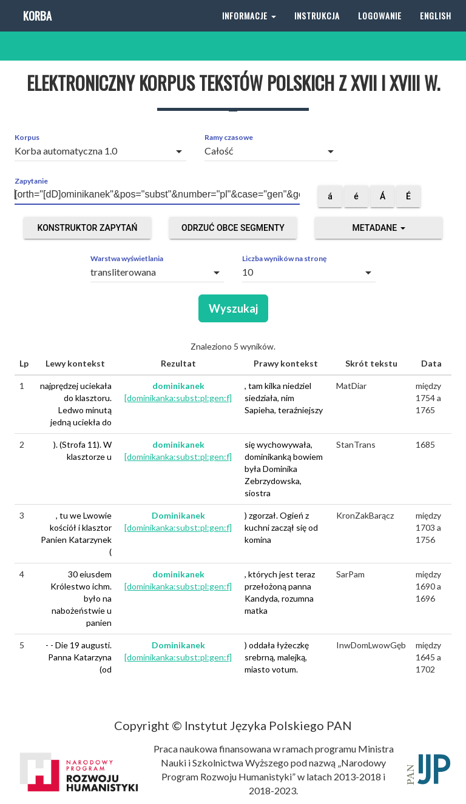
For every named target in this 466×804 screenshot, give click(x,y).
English (435, 30)
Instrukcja (317, 30)
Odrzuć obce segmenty (233, 228)
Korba (36, 30)
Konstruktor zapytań (88, 228)
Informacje (249, 30)
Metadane (378, 228)
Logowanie (380, 30)
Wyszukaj (233, 308)
